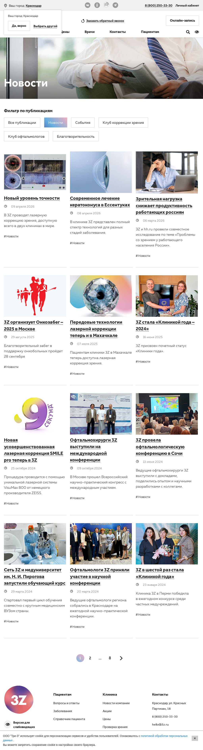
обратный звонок (105, 20)
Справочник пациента (69, 719)
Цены (64, 32)
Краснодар (33, 5)
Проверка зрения (115, 727)
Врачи (90, 32)
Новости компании (116, 703)
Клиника (110, 695)
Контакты (118, 32)
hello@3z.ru (160, 725)
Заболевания (62, 711)
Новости (12, 236)
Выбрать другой (45, 26)
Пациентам (150, 32)
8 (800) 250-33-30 (158, 5)
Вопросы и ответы (66, 703)
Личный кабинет (187, 5)
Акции (107, 711)
